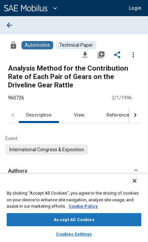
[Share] (117, 54)
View (79, 115)
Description (39, 115)
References (119, 115)
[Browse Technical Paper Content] (76, 45)
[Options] (133, 54)
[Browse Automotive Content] (37, 45)
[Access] (13, 45)
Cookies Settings (74, 234)
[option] (46, 149)
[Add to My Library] (101, 54)
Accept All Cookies (74, 219)
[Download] (85, 54)
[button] (135, 8)
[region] (74, 210)
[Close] (139, 185)
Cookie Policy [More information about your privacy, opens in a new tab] (83, 206)
